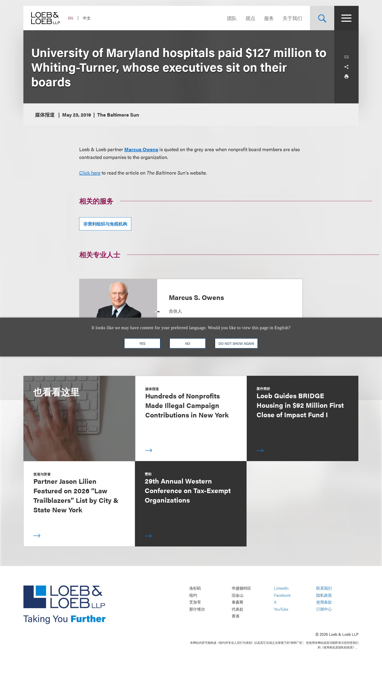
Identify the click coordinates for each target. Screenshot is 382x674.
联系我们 (324, 588)
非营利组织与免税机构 (105, 224)
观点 (250, 17)
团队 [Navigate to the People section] (232, 17)
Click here (89, 172)
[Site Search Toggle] (322, 18)
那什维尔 (197, 609)
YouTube (281, 609)
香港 (235, 616)
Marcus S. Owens (196, 297)
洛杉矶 (195, 588)
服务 (269, 17)
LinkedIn (281, 588)
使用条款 (324, 602)
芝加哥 (195, 602)
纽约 (193, 595)
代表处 (237, 609)
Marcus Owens (141, 149)
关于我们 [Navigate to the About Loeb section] (292, 17)
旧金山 (237, 595)
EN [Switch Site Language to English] (70, 18)
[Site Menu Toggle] (346, 18)
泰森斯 (237, 602)
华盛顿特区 (241, 588)
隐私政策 (324, 595)
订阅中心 (324, 609)
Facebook (282, 595)
